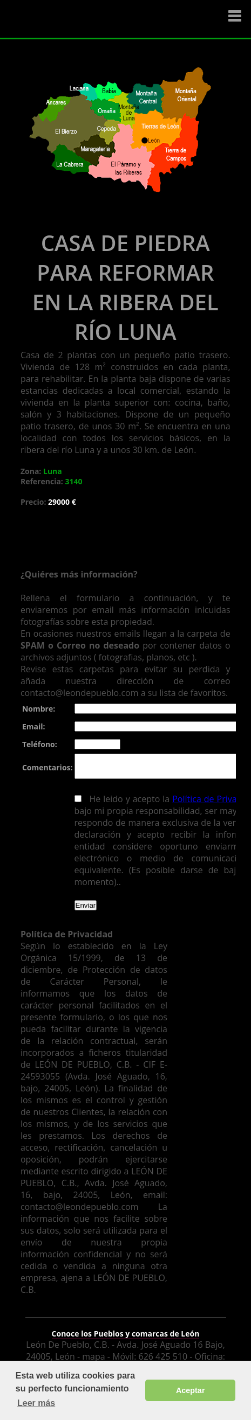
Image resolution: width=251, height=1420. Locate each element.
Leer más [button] (36, 1403)
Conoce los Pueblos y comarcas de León (126, 1326)
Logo (72, 19)
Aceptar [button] (190, 1390)
